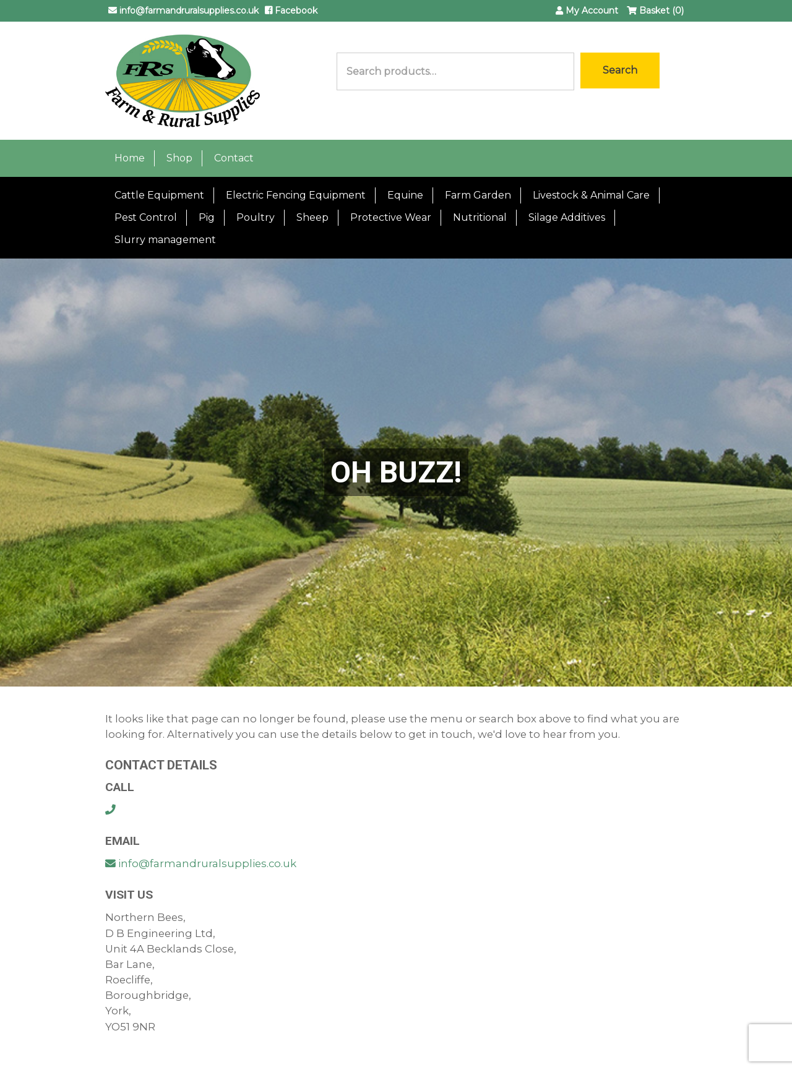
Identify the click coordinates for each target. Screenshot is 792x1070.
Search (620, 70)
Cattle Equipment (159, 195)
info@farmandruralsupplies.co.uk (183, 10)
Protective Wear (390, 217)
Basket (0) (655, 10)
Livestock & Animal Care (591, 195)
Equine (405, 195)
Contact (234, 158)
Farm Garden (478, 195)
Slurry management (165, 240)
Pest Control (145, 217)
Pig (207, 217)
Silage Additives (566, 217)
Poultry (255, 217)
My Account (587, 10)
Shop (179, 158)
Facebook (291, 10)
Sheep (312, 217)
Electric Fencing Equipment (296, 195)
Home (129, 158)
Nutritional (480, 217)
